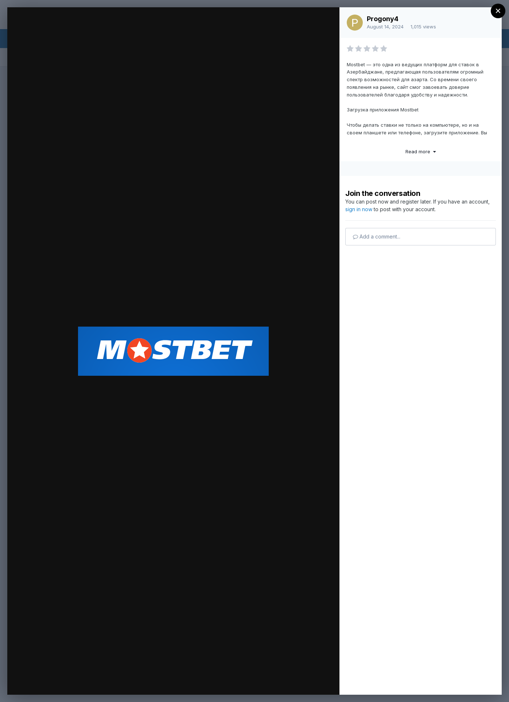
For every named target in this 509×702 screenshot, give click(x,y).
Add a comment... (376, 236)
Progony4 (383, 19)
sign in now (358, 209)
